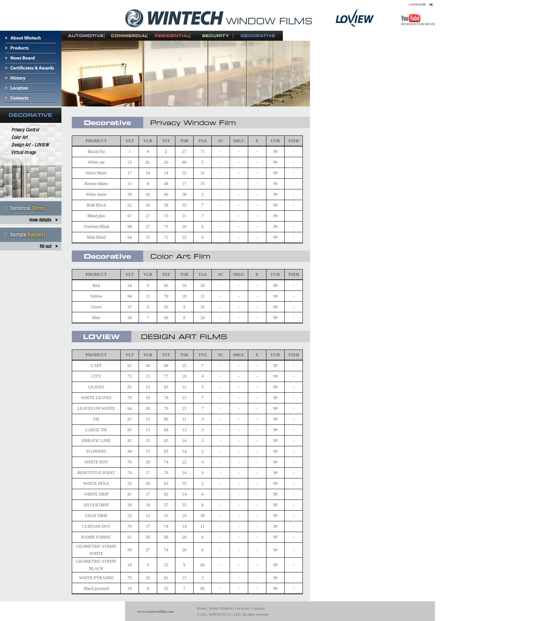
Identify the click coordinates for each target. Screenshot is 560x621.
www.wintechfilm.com (155, 611)
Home (201, 608)
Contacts (258, 608)
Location (242, 608)
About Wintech (220, 608)
